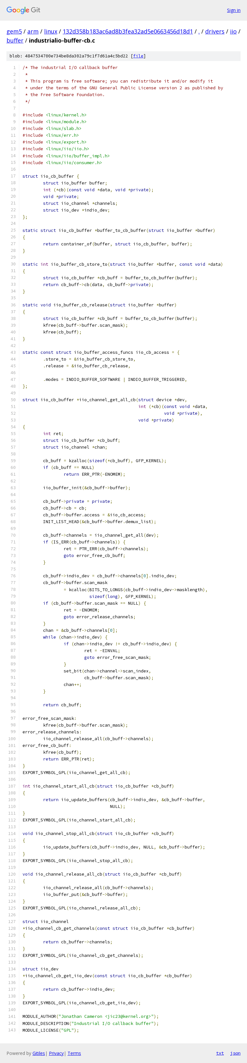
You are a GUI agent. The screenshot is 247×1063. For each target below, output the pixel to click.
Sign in (234, 10)
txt (220, 1053)
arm (33, 31)
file (138, 56)
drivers (214, 31)
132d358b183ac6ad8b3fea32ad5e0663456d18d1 (128, 31)
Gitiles (38, 1053)
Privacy (56, 1053)
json (235, 1053)
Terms (74, 1053)
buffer (14, 40)
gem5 (14, 31)
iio (233, 31)
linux (50, 31)
